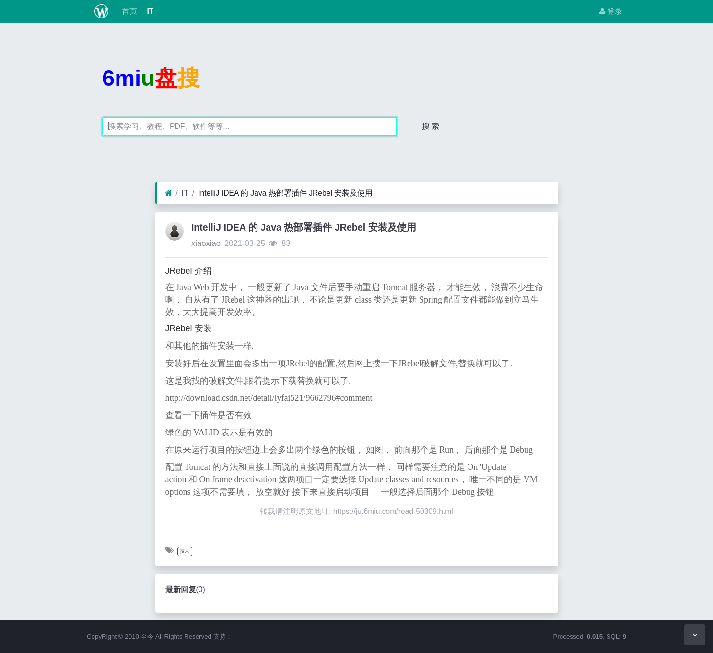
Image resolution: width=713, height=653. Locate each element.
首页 (128, 11)
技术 (184, 551)
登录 (610, 11)
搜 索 (430, 126)
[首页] (168, 193)
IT (149, 11)
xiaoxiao (206, 243)
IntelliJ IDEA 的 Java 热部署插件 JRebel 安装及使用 (285, 193)
